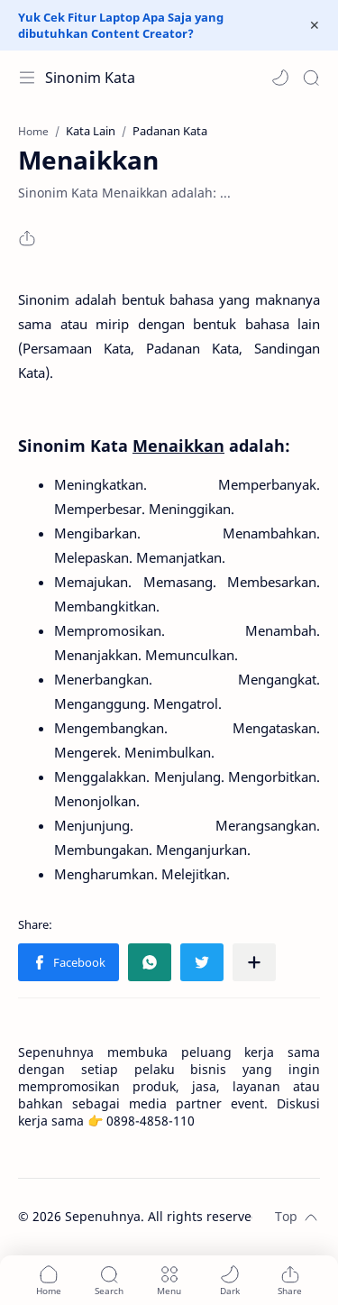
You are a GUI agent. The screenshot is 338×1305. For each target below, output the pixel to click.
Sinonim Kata (90, 77)
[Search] (310, 77)
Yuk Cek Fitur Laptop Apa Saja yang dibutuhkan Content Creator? (121, 25)
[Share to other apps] (254, 962)
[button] (280, 77)
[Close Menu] (314, 25)
